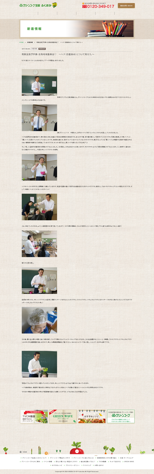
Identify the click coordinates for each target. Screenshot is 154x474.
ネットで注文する (115, 461)
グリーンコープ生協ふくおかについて (34, 458)
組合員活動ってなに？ (88, 461)
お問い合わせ (99, 465)
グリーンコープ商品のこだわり (60, 458)
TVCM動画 (102, 461)
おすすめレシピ (57, 465)
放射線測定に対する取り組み (107, 458)
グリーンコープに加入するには (83, 458)
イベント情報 (48, 461)
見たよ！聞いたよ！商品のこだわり (66, 461)
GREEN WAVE (129, 461)
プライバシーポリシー (73, 465)
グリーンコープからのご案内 (31, 461)
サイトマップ (87, 465)
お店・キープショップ (126, 458)
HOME (21, 42)
